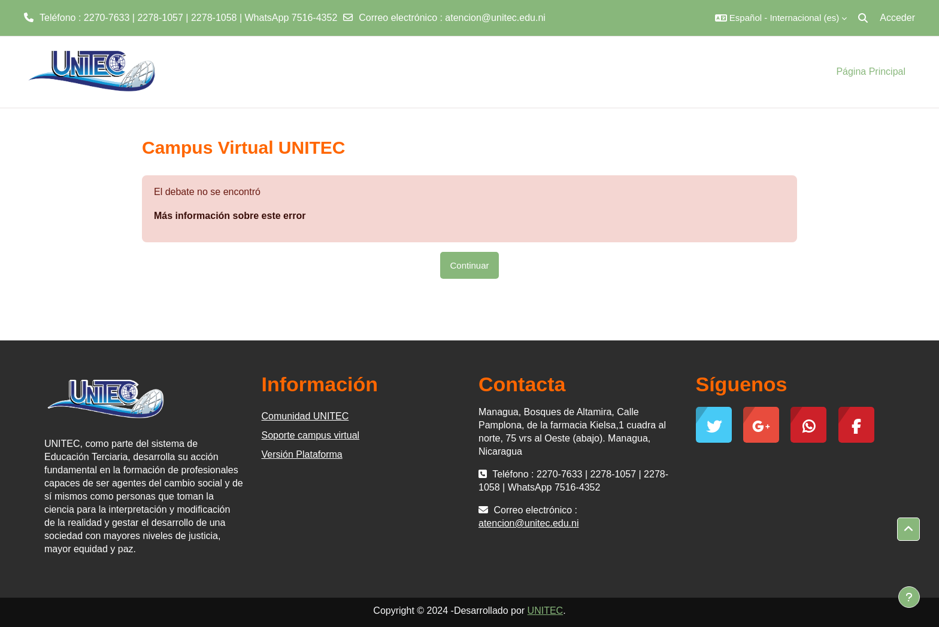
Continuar (469, 265)
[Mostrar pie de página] (909, 597)
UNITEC (546, 610)
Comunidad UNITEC (305, 416)
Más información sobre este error (229, 216)
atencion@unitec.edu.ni (495, 18)
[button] (781, 18)
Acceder (897, 18)
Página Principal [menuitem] (870, 71)
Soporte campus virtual (311, 435)
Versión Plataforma (302, 454)
